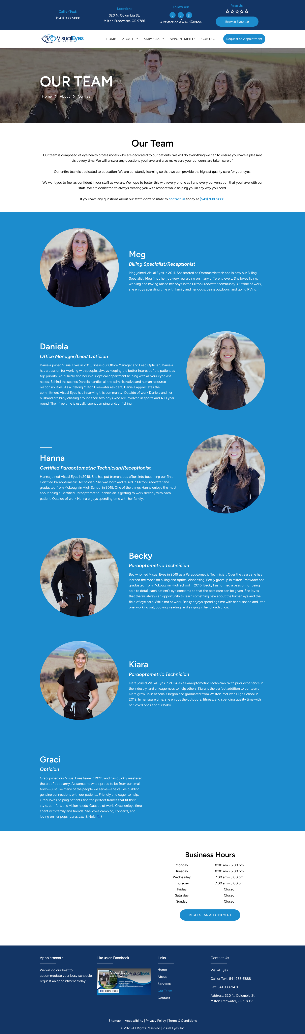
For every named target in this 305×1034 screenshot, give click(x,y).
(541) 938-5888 (68, 18)
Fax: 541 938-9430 (225, 987)
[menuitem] (111, 39)
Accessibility (134, 1021)
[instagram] (181, 15)
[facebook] (173, 15)
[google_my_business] (189, 15)
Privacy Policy (156, 1021)
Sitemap (115, 1021)
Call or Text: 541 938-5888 (231, 979)
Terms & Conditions (183, 1021)
